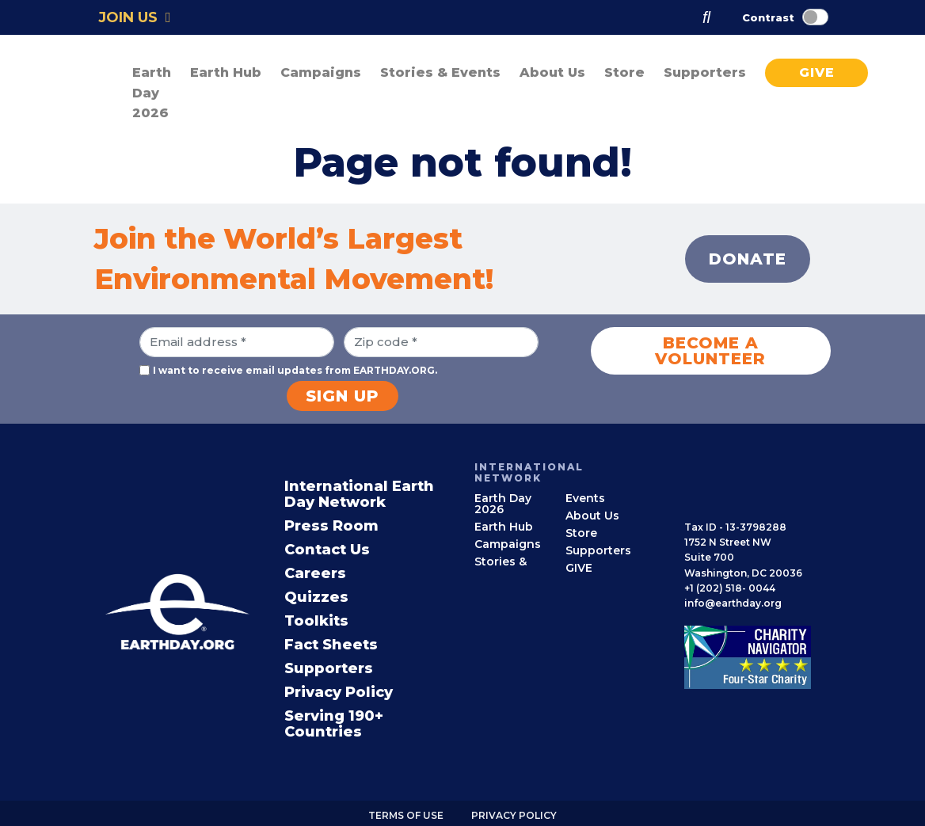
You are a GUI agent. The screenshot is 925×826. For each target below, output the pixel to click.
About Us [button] (552, 72)
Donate (747, 258)
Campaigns (507, 544)
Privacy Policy (338, 692)
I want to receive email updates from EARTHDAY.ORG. (295, 370)
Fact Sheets (331, 644)
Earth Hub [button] (225, 72)
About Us (592, 515)
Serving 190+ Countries (333, 723)
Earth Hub (503, 527)
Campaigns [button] (320, 72)
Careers (315, 573)
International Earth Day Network (359, 494)
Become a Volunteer (710, 350)
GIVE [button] (817, 72)
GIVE (578, 568)
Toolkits (316, 621)
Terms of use (405, 815)
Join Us (134, 17)
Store (624, 72)
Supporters (328, 668)
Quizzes (316, 597)
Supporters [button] (705, 72)
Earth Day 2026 (151, 92)
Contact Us (327, 549)
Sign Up (342, 395)
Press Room (331, 526)
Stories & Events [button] (440, 72)
